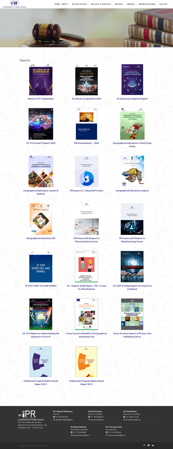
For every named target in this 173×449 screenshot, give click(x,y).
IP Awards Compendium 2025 (86, 98)
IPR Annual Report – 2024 (86, 143)
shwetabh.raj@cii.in (133, 420)
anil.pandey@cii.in (97, 420)
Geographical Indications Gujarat (132, 190)
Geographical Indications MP (40, 238)
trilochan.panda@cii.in (116, 435)
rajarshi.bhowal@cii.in (81, 435)
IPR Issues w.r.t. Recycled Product (86, 190)
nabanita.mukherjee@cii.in (64, 420)
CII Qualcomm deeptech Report (132, 98)
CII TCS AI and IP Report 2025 (40, 143)
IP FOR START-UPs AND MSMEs (40, 286)
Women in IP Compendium (41, 98)
